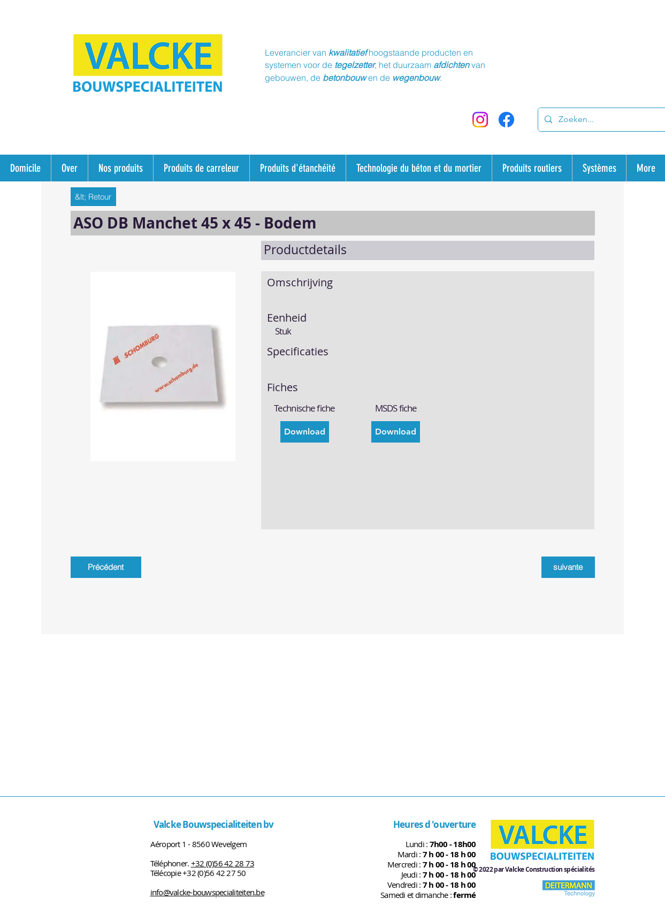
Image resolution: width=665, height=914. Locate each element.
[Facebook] (506, 119)
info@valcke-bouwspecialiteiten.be (207, 892)
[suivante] (568, 567)
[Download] (304, 432)
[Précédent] (106, 567)
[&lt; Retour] (93, 196)
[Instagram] (480, 119)
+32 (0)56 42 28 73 (223, 863)
